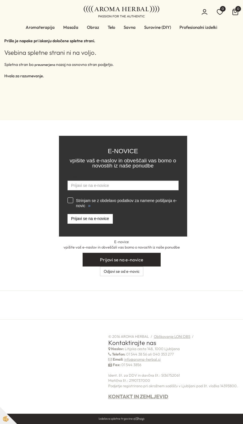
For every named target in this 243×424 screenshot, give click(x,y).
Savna (130, 27)
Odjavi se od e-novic (122, 271)
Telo (111, 27)
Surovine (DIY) (157, 27)
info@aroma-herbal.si (142, 359)
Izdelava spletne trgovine (116, 419)
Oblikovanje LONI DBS (172, 336)
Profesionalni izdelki (198, 27)
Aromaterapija (40, 27)
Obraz (93, 27)
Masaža (70, 27)
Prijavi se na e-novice (90, 218)
